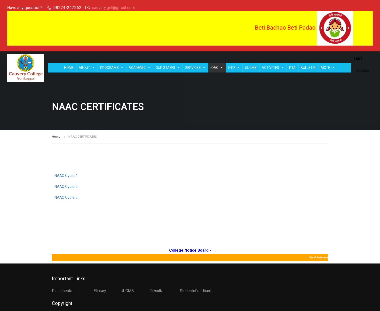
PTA (292, 68)
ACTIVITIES (273, 68)
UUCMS (251, 68)
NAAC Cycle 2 (66, 187)
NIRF (234, 68)
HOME (69, 68)
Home (56, 137)
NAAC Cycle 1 (66, 176)
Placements (62, 290)
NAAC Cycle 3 (66, 198)
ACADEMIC (139, 68)
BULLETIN (308, 68)
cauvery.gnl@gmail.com (113, 7)
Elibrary (100, 290)
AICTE (328, 68)
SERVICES (195, 68)
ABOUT (87, 68)
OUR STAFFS (168, 68)
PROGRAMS (112, 68)
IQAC (217, 68)
